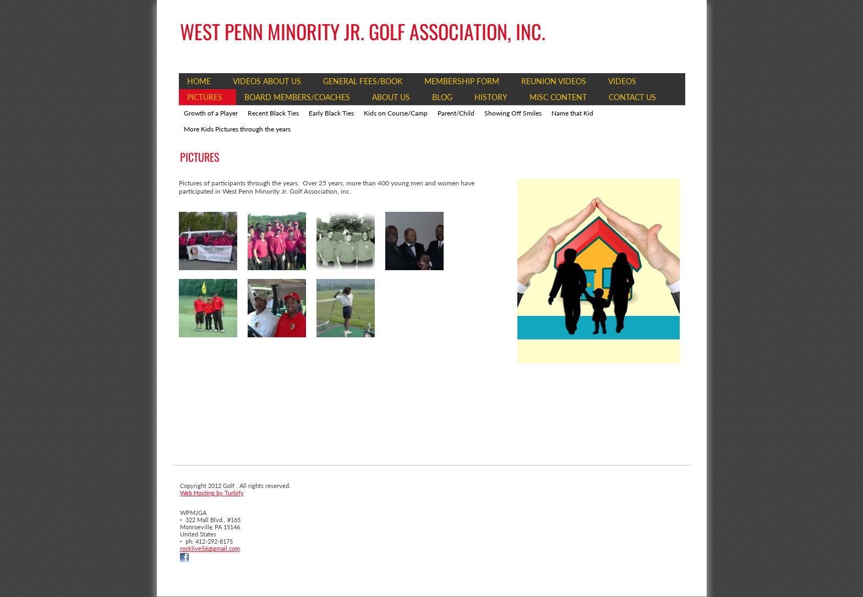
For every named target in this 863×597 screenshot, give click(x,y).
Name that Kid (572, 113)
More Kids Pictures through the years (237, 129)
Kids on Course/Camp (396, 113)
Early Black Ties (331, 113)
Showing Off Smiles (513, 113)
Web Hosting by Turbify (212, 492)
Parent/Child (456, 113)
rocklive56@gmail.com (210, 548)
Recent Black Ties (273, 113)
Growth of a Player (211, 113)
